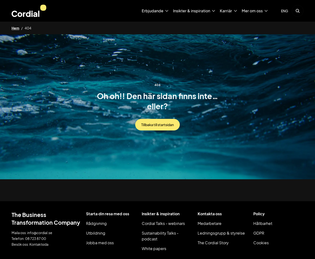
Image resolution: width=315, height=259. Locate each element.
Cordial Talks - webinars (163, 223)
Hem (15, 28)
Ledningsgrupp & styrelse (221, 233)
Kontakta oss (210, 213)
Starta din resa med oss (107, 213)
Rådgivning (96, 223)
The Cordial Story (213, 242)
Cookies (261, 242)
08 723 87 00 (35, 238)
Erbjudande (152, 10)
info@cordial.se (39, 232)
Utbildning (95, 233)
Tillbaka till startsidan (157, 124)
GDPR (258, 233)
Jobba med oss (100, 242)
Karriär (226, 10)
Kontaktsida (38, 244)
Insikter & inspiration (191, 10)
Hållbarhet (262, 223)
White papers (154, 248)
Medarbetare (209, 223)
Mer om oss (252, 10)
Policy (259, 213)
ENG (284, 11)
